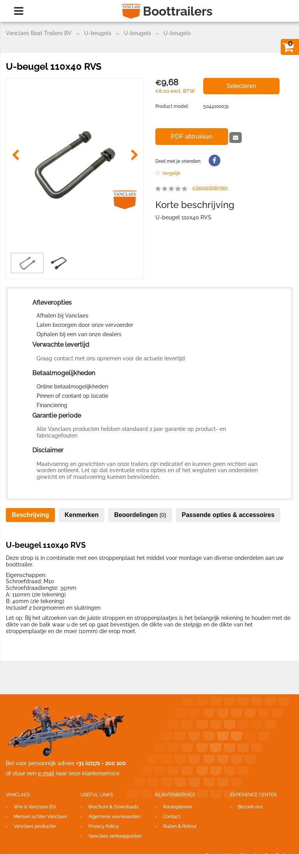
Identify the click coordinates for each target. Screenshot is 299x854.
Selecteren (242, 86)
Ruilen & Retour (180, 826)
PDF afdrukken (192, 136)
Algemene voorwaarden (114, 816)
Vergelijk (171, 173)
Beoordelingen (140, 515)
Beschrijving (30, 515)
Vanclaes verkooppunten (115, 836)
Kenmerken (81, 515)
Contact (171, 816)
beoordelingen (210, 187)
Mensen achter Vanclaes (40, 816)
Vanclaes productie (35, 826)
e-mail (46, 773)
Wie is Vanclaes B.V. (35, 807)
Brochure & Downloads (113, 807)
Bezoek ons (250, 807)
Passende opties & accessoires (228, 515)
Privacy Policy (103, 826)
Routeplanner (177, 807)
